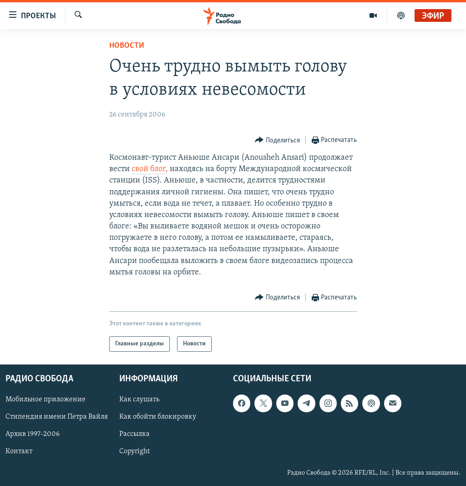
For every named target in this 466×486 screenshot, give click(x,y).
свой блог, (150, 169)
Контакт (18, 452)
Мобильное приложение (45, 399)
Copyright (134, 452)
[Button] (277, 140)
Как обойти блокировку (157, 417)
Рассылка (134, 434)
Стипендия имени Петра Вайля (56, 417)
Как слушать (139, 399)
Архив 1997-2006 (32, 434)
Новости (126, 45)
